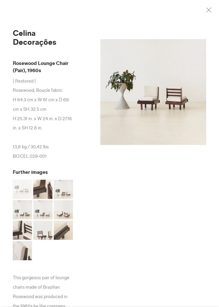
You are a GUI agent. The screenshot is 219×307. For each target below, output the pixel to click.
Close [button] (211, 11)
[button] (22, 191)
